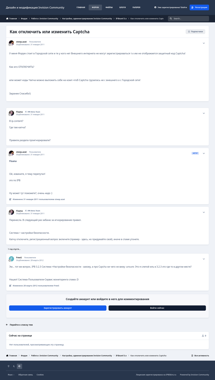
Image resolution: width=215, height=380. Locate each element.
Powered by (194, 374)
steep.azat (21, 41)
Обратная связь (25, 374)
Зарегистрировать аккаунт (58, 307)
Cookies (40, 374)
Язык (11, 374)
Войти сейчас (157, 307)
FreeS (19, 257)
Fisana (19, 112)
